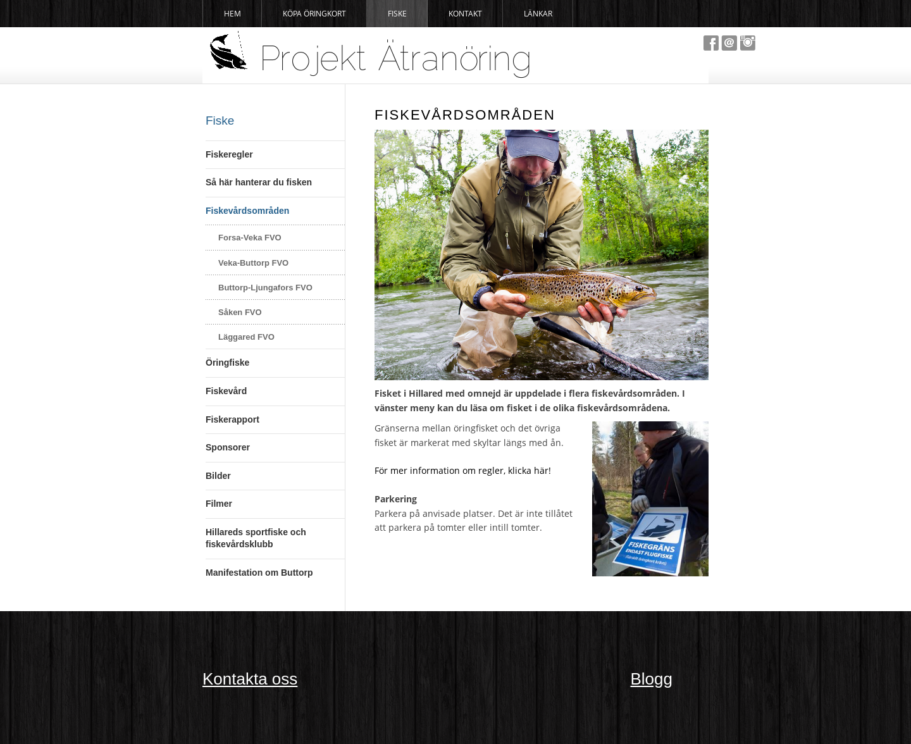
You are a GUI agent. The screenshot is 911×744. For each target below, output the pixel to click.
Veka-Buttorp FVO (253, 263)
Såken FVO (240, 312)
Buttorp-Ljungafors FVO (265, 287)
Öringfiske (227, 362)
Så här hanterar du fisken (259, 182)
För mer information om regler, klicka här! (463, 470)
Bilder (218, 476)
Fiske (397, 13)
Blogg (652, 678)
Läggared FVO (246, 337)
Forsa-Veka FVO (250, 237)
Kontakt (465, 13)
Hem (232, 13)
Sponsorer (228, 447)
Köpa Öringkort (314, 13)
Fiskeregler (229, 154)
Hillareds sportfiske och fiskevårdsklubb (256, 538)
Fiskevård (226, 391)
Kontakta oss (249, 678)
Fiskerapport (232, 419)
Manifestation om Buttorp (259, 572)
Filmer (219, 504)
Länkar (538, 13)
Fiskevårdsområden (247, 211)
